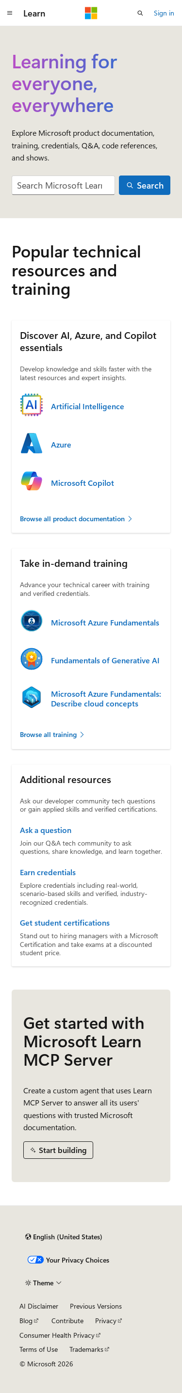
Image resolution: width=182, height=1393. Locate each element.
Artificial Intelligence (87, 406)
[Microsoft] (91, 13)
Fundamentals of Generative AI (105, 660)
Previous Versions (96, 1306)
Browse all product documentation (76, 518)
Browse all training (52, 734)
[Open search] (140, 13)
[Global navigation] (9, 13)
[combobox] (63, 185)
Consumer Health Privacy (57, 1335)
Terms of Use (38, 1349)
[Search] (144, 185)
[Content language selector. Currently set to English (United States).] (63, 1237)
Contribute (67, 1320)
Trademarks (86, 1349)
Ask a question (45, 830)
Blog (26, 1320)
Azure (61, 444)
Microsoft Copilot (82, 483)
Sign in (164, 12)
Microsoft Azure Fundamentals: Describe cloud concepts (106, 698)
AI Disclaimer (38, 1306)
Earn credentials (48, 872)
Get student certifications (65, 923)
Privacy (105, 1320)
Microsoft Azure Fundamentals (105, 622)
